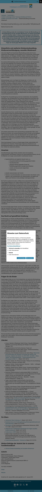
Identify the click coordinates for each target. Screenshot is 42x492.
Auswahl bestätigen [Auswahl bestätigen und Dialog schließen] (21, 258)
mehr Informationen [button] (14, 250)
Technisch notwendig (17, 248)
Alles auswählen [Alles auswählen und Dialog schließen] (30, 258)
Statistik (10, 252)
